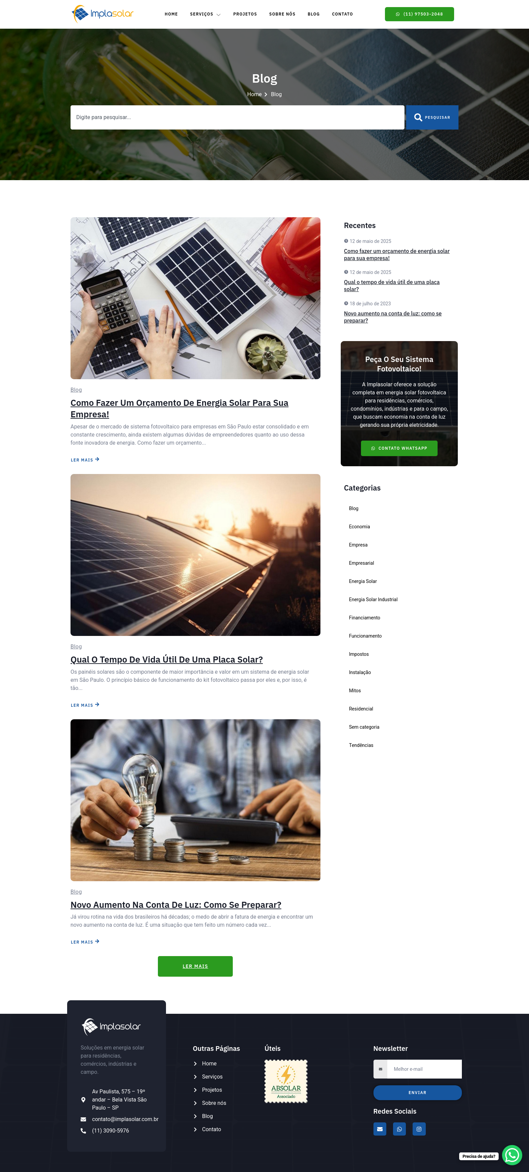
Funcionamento (365, 636)
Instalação (360, 672)
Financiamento (365, 617)
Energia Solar (363, 581)
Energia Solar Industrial (373, 599)
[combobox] (238, 117)
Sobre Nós (282, 14)
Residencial (361, 709)
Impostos (359, 654)
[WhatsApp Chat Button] (512, 1155)
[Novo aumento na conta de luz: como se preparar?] (196, 800)
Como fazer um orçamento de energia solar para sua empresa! (179, 408)
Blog (314, 14)
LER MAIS (85, 460)
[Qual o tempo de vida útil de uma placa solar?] (196, 555)
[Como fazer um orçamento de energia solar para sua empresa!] (196, 298)
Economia (359, 526)
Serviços (205, 14)
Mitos (355, 690)
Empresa (358, 545)
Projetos (245, 14)
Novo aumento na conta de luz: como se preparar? (176, 904)
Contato (342, 14)
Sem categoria (364, 727)
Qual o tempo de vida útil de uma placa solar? (167, 659)
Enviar (418, 1092)
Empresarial (361, 563)
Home (171, 14)
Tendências (361, 745)
